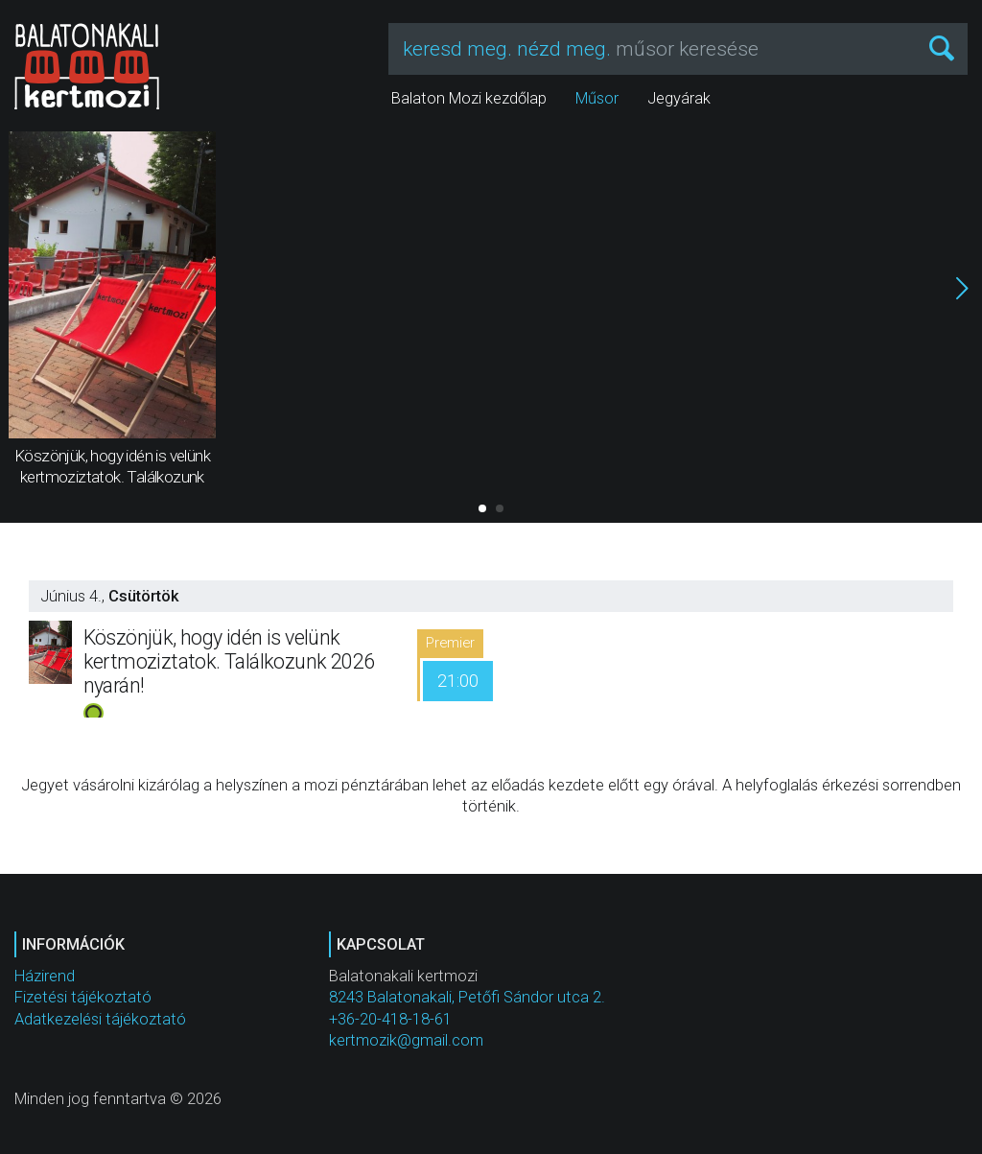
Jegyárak (679, 98)
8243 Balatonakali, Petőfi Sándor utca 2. (467, 997)
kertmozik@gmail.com (406, 1040)
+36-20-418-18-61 (390, 1019)
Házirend (44, 976)
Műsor (597, 98)
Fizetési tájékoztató (83, 997)
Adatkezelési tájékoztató (100, 1019)
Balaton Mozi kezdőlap (469, 98)
